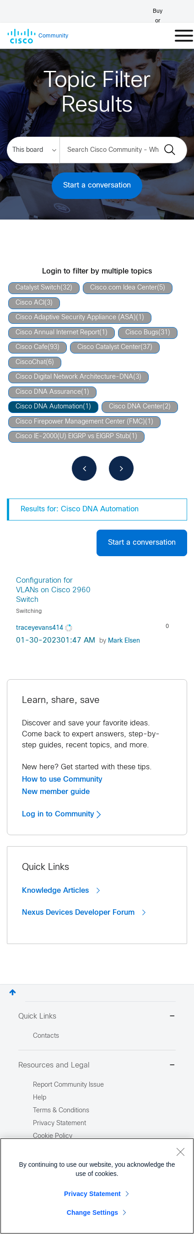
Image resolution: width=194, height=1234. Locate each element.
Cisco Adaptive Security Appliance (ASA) (76, 318)
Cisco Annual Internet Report (57, 333)
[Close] (180, 1151)
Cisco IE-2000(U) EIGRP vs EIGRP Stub (72, 437)
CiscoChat (31, 362)
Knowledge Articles (61, 890)
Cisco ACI (30, 303)
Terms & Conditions (61, 1111)
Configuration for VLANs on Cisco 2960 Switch (53, 590)
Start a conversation (97, 185)
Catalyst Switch (38, 288)
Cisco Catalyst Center (108, 347)
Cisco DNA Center (135, 407)
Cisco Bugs (141, 333)
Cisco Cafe (32, 347)
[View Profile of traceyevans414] (39, 628)
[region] (97, 1186)
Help (39, 1098)
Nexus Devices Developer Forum (84, 912)
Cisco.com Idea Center (123, 288)
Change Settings (93, 1212)
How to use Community (62, 779)
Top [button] (12, 992)
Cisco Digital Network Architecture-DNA (74, 377)
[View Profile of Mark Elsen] (124, 641)
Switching (29, 611)
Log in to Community (61, 814)
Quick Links (97, 1017)
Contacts (46, 1036)
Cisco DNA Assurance (48, 392)
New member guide (56, 792)
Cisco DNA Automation (49, 407)
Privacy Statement (92, 1193)
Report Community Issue (68, 1085)
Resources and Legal (97, 1066)
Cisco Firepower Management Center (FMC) (80, 422)
